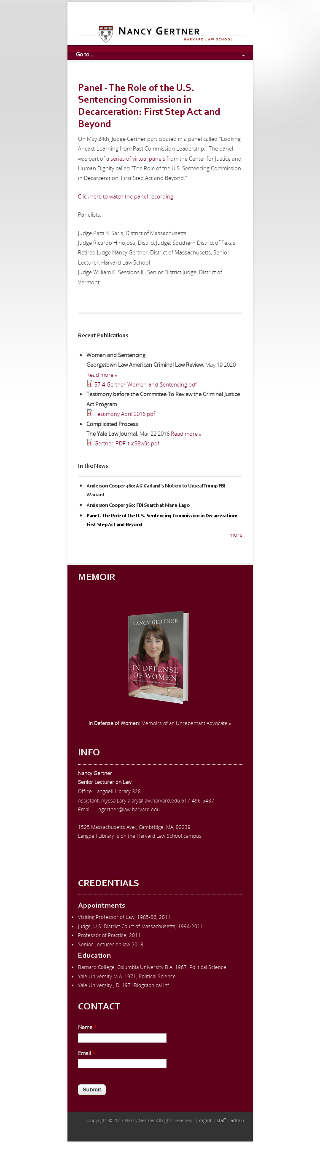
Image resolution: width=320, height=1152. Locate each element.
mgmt (205, 1120)
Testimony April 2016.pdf (124, 414)
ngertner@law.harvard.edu (129, 809)
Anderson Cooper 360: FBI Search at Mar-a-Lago (138, 505)
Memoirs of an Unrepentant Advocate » (160, 723)
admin (237, 1120)
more (235, 534)
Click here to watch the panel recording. (126, 196)
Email (86, 1053)
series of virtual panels (137, 158)
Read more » (102, 375)
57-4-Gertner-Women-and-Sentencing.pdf (145, 384)
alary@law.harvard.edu (154, 800)
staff (221, 1120)
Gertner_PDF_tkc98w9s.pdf (126, 443)
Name (87, 1027)
